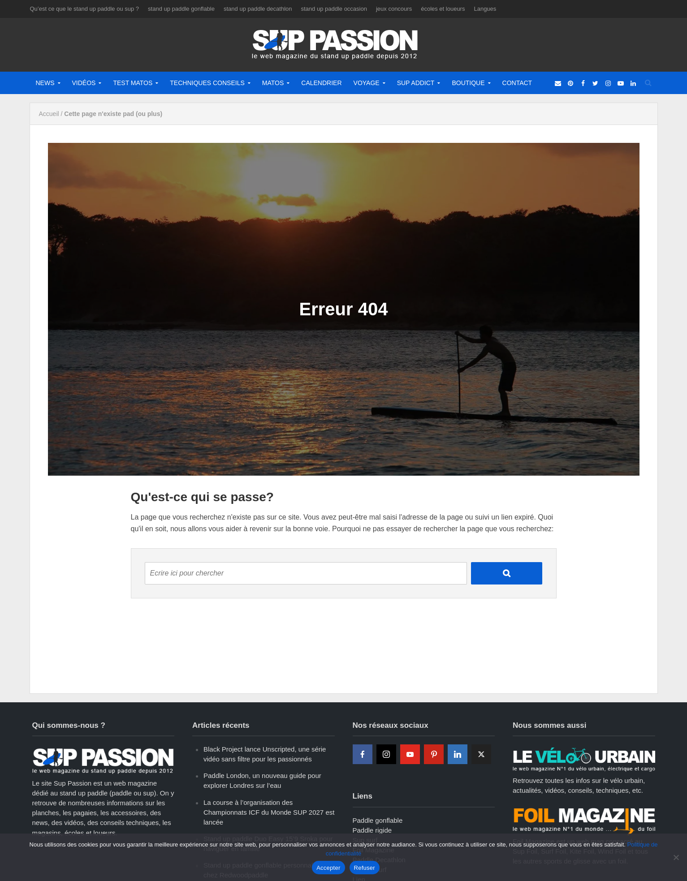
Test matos (132, 82)
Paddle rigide (372, 830)
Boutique (468, 82)
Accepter (328, 867)
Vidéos (84, 82)
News (45, 82)
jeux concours (394, 8)
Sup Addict (416, 82)
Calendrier (321, 82)
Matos (273, 82)
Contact (517, 82)
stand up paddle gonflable (181, 8)
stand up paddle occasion (334, 8)
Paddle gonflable (378, 820)
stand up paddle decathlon (258, 8)
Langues (485, 8)
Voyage (367, 82)
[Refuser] (675, 857)
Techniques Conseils (207, 82)
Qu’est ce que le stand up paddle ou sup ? (84, 8)
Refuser (364, 867)
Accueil (49, 113)
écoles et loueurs (443, 8)
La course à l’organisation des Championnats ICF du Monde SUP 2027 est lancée (268, 812)
